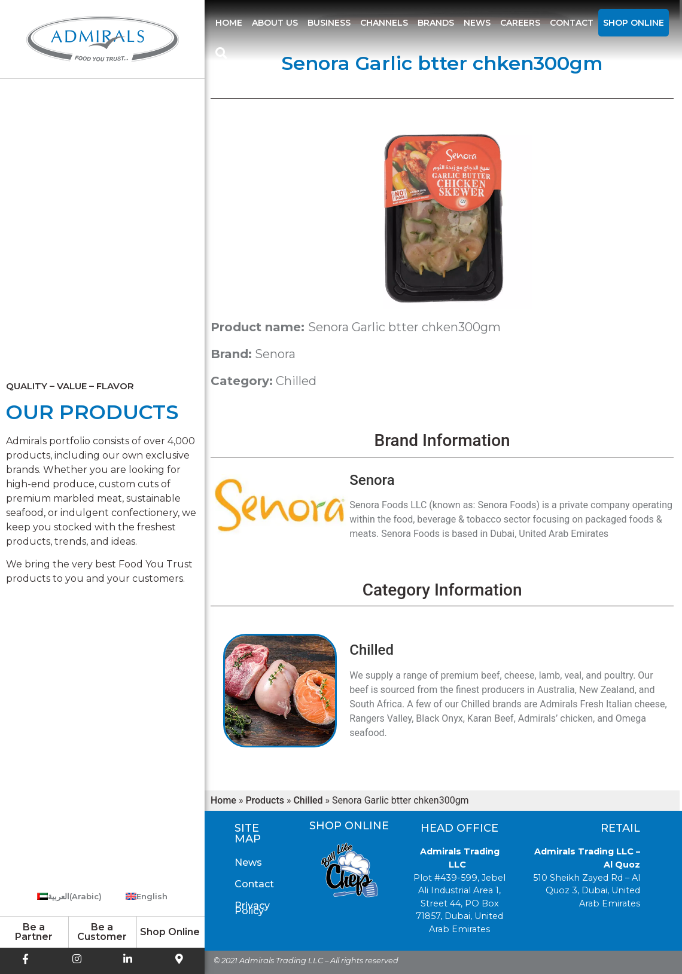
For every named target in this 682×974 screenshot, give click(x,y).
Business (329, 22)
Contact (571, 22)
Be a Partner (34, 931)
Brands (436, 22)
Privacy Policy (252, 908)
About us (275, 22)
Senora (275, 354)
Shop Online (633, 22)
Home (228, 22)
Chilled (296, 381)
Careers (520, 22)
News (477, 22)
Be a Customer (102, 931)
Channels (384, 22)
